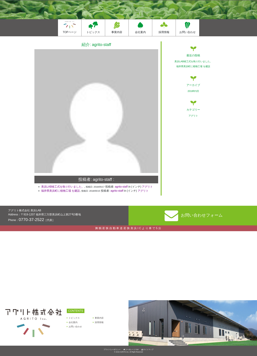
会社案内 (140, 32)
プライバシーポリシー (112, 349)
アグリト (147, 186)
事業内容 (116, 32)
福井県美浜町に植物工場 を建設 (60, 190)
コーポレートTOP (131, 349)
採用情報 (164, 32)
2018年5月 (193, 91)
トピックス (93, 32)
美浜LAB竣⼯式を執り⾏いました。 (62, 186)
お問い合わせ (187, 32)
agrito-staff (121, 186)
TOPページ (69, 32)
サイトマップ (147, 349)
